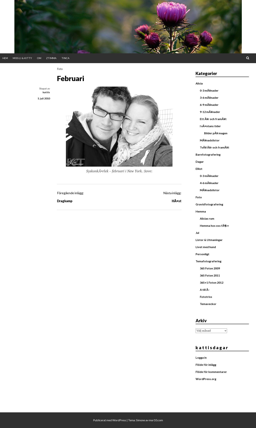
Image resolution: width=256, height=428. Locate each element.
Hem (5, 58)
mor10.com (156, 420)
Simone (140, 420)
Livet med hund (206, 247)
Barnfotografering (208, 154)
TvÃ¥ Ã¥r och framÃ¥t (214, 147)
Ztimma (51, 58)
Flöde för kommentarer (211, 371)
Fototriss (206, 296)
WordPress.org (206, 379)
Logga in (201, 357)
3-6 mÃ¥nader (209, 97)
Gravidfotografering (209, 204)
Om (39, 58)
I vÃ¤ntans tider (210, 126)
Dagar (200, 161)
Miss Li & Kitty (22, 58)
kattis (46, 92)
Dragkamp (64, 201)
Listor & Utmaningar (209, 239)
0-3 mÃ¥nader (209, 90)
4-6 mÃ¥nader (209, 183)
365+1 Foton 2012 (211, 282)
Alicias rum (207, 218)
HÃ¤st (176, 201)
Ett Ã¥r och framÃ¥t (213, 119)
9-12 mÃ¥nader (210, 111)
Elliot (199, 168)
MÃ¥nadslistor (210, 140)
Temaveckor (208, 303)
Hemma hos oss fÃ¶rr (214, 225)
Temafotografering (208, 261)
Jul (197, 232)
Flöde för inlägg (206, 364)
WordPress (119, 420)
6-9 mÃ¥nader (209, 104)
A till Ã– (205, 289)
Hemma (201, 211)
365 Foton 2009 (210, 268)
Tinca (65, 58)
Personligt (202, 254)
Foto (60, 68)
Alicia (199, 83)
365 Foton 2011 (210, 275)
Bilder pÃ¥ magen (215, 133)
